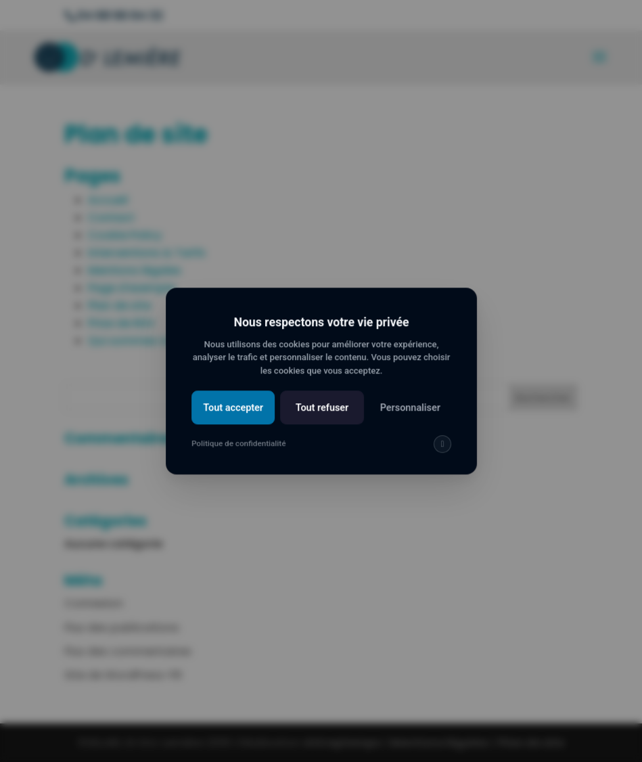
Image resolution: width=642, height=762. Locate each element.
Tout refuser (322, 416)
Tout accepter (235, 416)
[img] (439, 451)
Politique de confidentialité (240, 451)
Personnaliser (407, 416)
